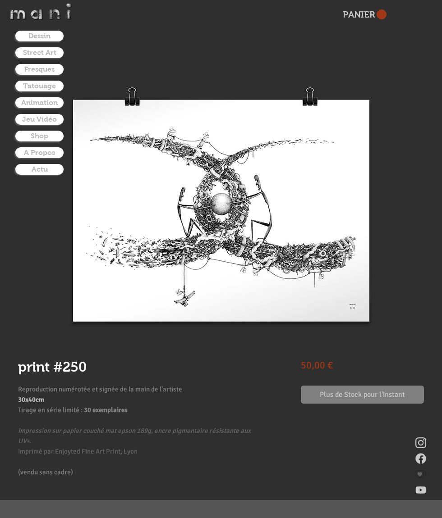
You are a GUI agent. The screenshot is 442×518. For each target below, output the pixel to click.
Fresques (39, 69)
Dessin (39, 36)
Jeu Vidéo (39, 119)
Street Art (39, 52)
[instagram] (420, 442)
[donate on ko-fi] (420, 474)
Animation (39, 102)
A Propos (39, 152)
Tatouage (39, 86)
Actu (40, 169)
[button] (365, 14)
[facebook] (420, 458)
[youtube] (420, 490)
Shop (39, 136)
